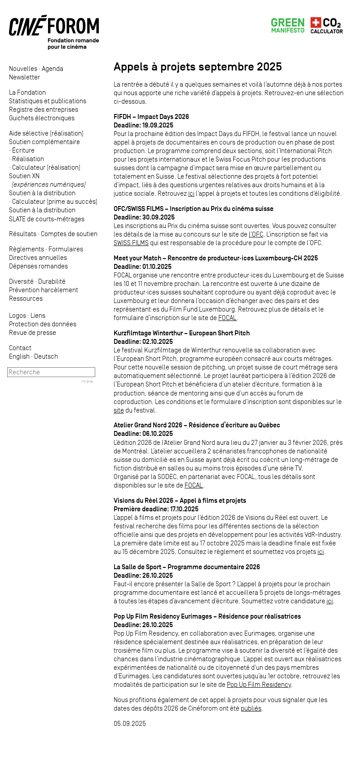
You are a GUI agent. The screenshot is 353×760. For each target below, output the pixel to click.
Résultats (22, 233)
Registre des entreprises (43, 109)
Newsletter (24, 77)
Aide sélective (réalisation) (46, 133)
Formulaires (66, 249)
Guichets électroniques (42, 118)
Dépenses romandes (38, 266)
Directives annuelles (38, 257)
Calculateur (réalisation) (46, 167)
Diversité (21, 281)
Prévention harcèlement (43, 290)
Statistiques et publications (47, 101)
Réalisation (28, 159)
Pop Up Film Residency (259, 684)
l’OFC (256, 234)
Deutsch (46, 356)
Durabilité (52, 281)
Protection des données (42, 324)
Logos (17, 315)
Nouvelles (23, 68)
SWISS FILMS (131, 242)
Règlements (26, 249)
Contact (20, 347)
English (19, 356)
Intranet (87, 381)
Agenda (52, 68)
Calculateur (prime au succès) (54, 201)
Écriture (23, 150)
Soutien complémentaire (44, 141)
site (119, 410)
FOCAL (227, 317)
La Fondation (27, 92)
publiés (251, 708)
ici (191, 193)
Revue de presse (32, 332)
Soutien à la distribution (42, 193)
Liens (38, 315)
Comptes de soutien (69, 233)
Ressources (26, 298)
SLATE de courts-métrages (46, 219)
